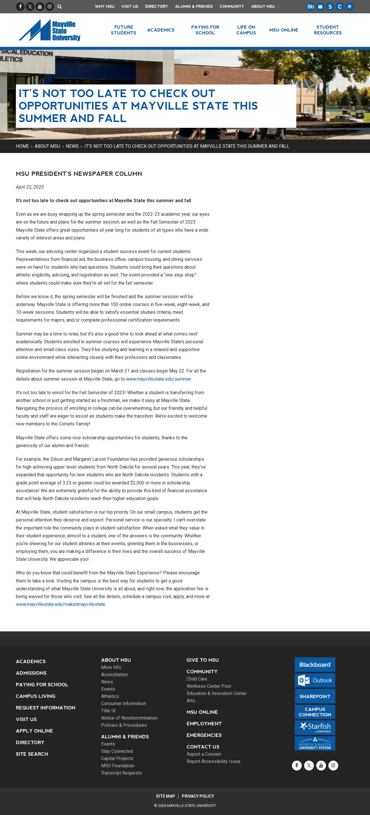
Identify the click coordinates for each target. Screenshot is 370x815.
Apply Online (34, 731)
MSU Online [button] (284, 29)
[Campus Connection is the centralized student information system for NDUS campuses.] (340, 6)
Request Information (45, 708)
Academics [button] (161, 29)
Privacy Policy (198, 796)
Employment (204, 724)
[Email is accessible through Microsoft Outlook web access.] (320, 6)
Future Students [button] (123, 30)
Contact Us (203, 747)
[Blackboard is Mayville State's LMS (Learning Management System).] (310, 6)
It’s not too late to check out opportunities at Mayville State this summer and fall (186, 146)
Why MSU (104, 6)
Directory (156, 6)
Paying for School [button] (205, 30)
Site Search (32, 754)
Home (22, 146)
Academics (31, 661)
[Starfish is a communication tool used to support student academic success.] (349, 6)
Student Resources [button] (328, 30)
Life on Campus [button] (246, 30)
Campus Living (36, 696)
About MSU (263, 6)
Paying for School (42, 684)
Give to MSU (203, 660)
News (72, 146)
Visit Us (129, 6)
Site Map (165, 796)
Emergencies (204, 735)
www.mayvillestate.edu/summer (158, 379)
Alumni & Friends (194, 6)
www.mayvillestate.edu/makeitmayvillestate (60, 604)
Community (232, 6)
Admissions (31, 673)
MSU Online (202, 712)
